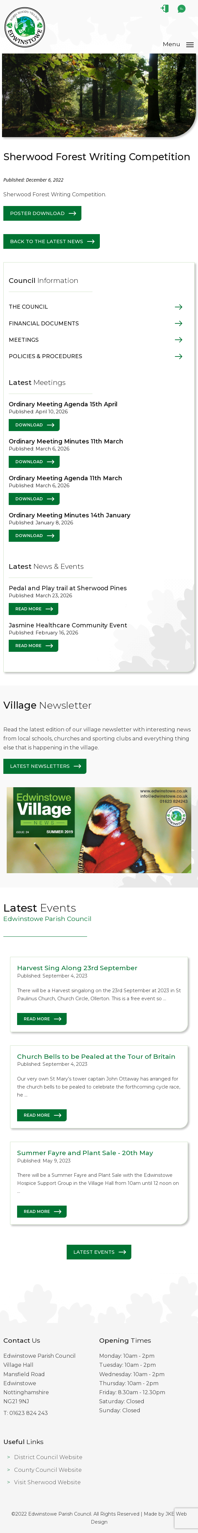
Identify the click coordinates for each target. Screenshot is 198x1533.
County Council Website (48, 1470)
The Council (28, 307)
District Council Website (48, 1457)
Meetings (24, 340)
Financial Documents (44, 323)
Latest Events (94, 1252)
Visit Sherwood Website (47, 1482)
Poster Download (37, 213)
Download (29, 424)
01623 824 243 (28, 1413)
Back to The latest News (46, 241)
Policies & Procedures (45, 356)
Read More (28, 608)
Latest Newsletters (40, 766)
